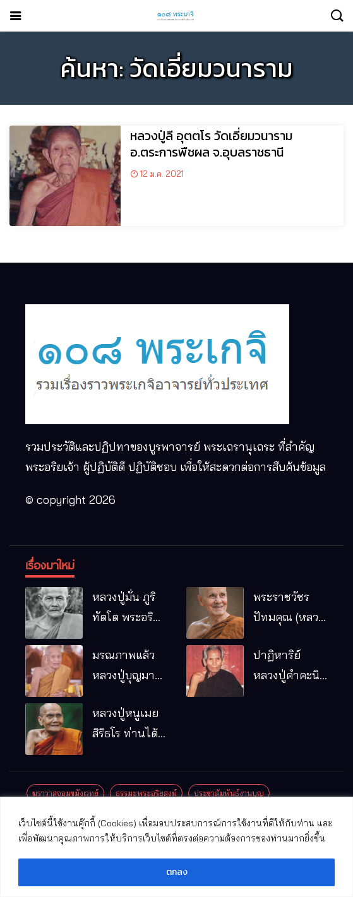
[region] (176, 847)
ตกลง (177, 872)
